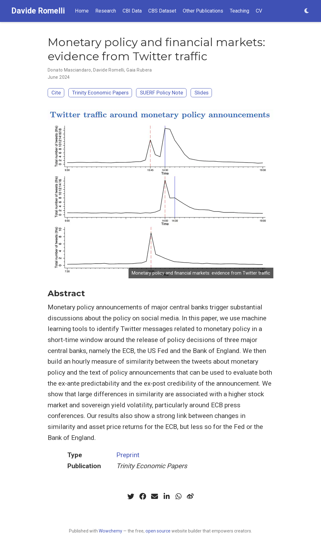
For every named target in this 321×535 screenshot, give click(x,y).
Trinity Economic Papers (100, 92)
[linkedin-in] (166, 496)
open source (158, 530)
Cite (56, 92)
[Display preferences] (307, 11)
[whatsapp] (178, 496)
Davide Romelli (38, 10)
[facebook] (142, 496)
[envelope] (154, 496)
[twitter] (130, 496)
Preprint (127, 455)
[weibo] (190, 496)
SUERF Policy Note (161, 92)
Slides (201, 92)
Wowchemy (110, 530)
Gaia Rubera (139, 69)
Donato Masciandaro (69, 69)
